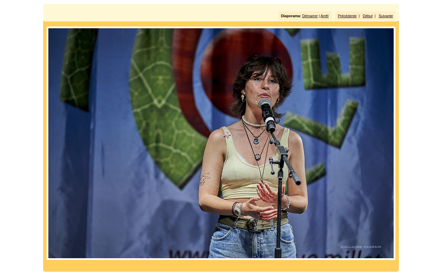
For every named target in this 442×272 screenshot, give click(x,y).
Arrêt (324, 16)
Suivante (386, 16)
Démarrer (310, 16)
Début (368, 16)
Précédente (347, 16)
